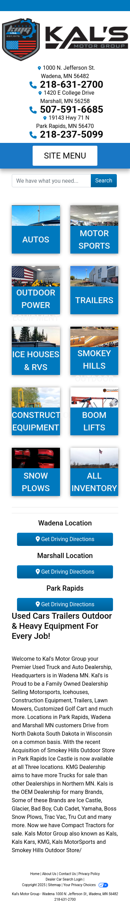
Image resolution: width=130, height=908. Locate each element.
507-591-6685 (71, 109)
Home (35, 874)
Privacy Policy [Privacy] (89, 874)
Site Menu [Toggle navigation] (65, 156)
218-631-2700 (71, 84)
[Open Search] (51, 180)
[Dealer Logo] (65, 39)
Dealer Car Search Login (64, 879)
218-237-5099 (71, 134)
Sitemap (54, 885)
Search (103, 180)
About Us (49, 874)
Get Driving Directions (65, 539)
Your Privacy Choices (85, 885)
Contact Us (67, 874)
